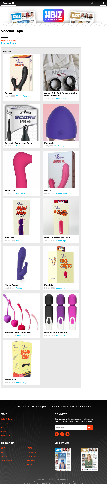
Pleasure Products (10, 43)
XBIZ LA (30, 448)
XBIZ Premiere (7, 460)
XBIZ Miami (31, 452)
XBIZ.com (5, 448)
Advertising (6, 423)
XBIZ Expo (31, 460)
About (3, 431)
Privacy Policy (6, 435)
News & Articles (8, 40)
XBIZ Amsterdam (34, 456)
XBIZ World (5, 456)
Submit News (6, 419)
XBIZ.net (4, 452)
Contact (4, 427)
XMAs (29, 464)
